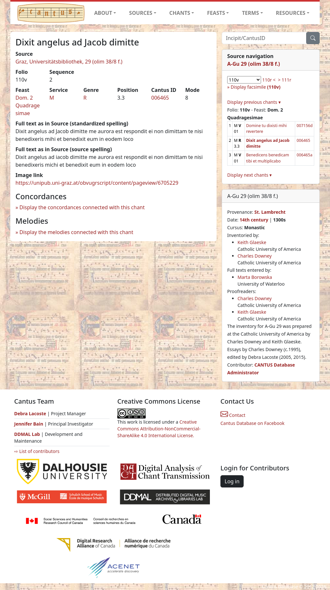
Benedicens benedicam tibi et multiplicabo (267, 157)
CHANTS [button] (179, 12)
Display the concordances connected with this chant (82, 207)
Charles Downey (255, 256)
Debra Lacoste (30, 413)
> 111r (284, 80)
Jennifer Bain (29, 424)
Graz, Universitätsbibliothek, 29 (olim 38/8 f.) (68, 61)
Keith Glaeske (252, 242)
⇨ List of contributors (36, 451)
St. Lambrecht (270, 212)
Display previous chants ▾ (254, 102)
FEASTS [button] (216, 12)
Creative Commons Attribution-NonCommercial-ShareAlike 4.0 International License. (158, 428)
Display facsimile (255, 87)
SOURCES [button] (140, 12)
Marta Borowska (255, 277)
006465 (160, 97)
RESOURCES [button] (291, 12)
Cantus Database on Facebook (252, 423)
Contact (232, 415)
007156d (304, 125)
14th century (253, 220)
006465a (304, 155)
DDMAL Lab (27, 434)
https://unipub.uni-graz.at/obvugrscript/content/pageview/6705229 (96, 182)
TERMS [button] (250, 12)
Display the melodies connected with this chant (76, 232)
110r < (269, 80)
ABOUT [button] (103, 12)
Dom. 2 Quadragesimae (27, 105)
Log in (232, 481)
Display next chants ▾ (249, 175)
